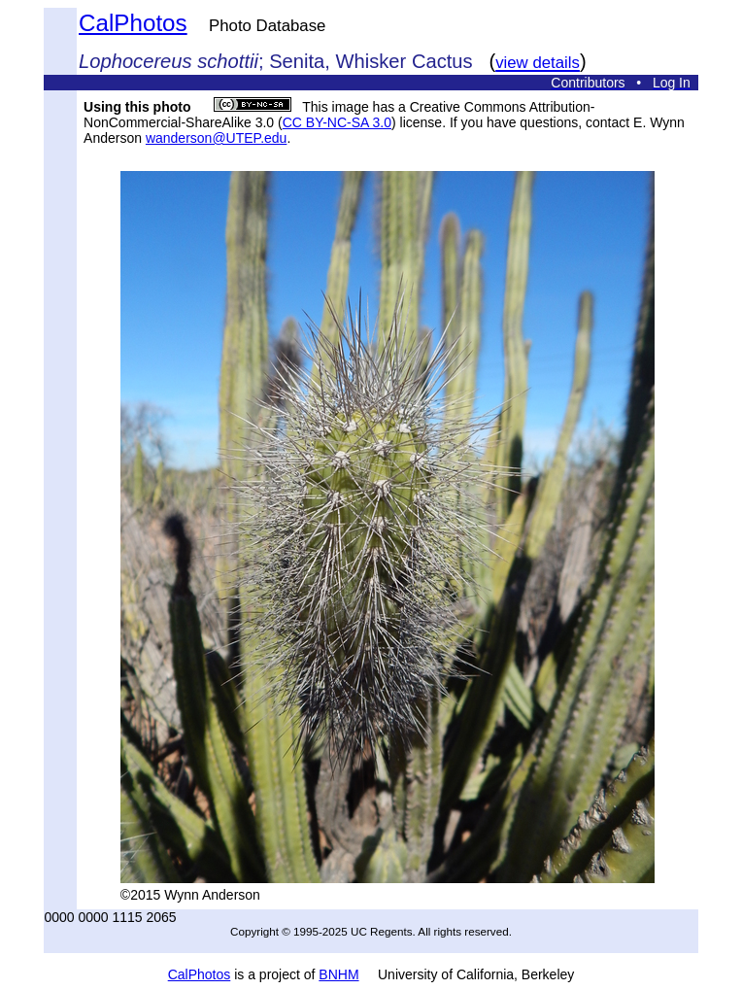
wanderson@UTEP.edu (216, 138)
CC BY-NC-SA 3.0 (337, 122)
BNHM (338, 974)
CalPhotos (133, 23)
